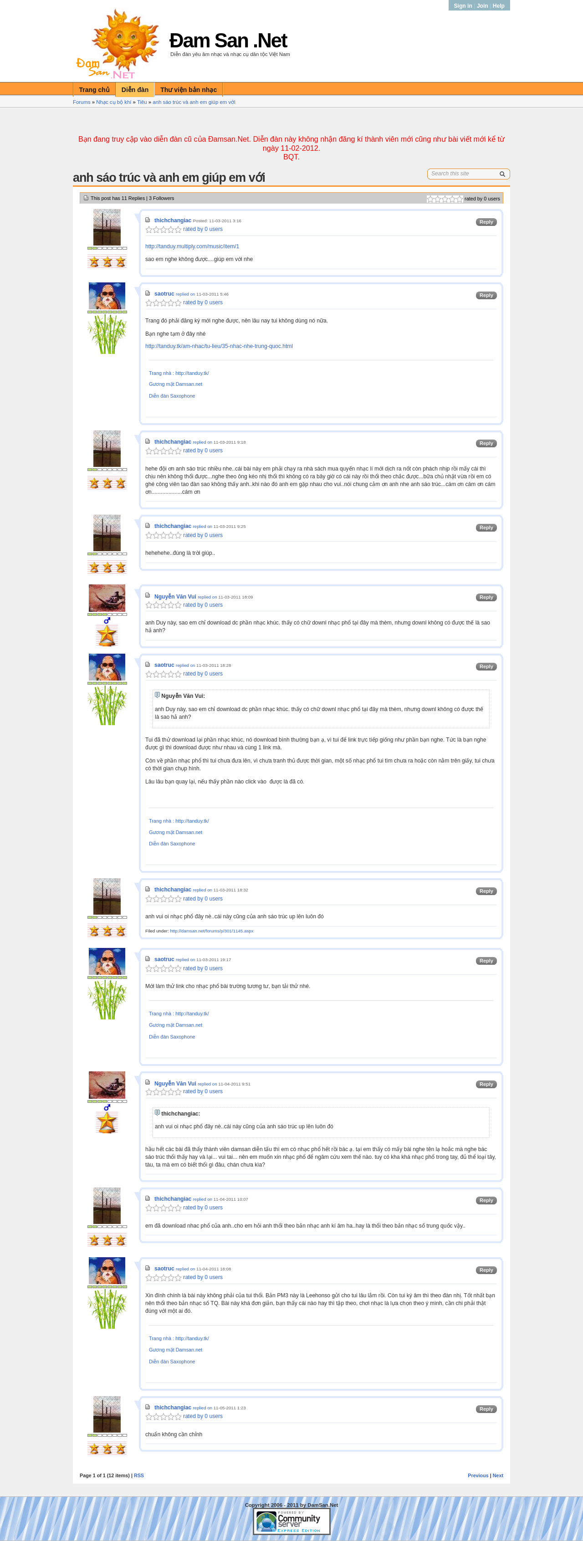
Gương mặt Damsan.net (175, 384)
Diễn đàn (135, 89)
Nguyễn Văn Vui (175, 597)
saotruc (164, 294)
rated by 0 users (184, 229)
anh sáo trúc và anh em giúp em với (194, 102)
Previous (478, 1475)
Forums (82, 102)
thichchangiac (172, 220)
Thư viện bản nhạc (188, 89)
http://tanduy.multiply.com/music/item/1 (192, 246)
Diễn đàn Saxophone (172, 396)
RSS (139, 1475)
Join (482, 6)
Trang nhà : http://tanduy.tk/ (179, 373)
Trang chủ (94, 89)
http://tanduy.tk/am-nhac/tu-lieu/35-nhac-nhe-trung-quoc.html (219, 346)
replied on (185, 294)
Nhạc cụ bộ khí (113, 102)
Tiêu (142, 102)
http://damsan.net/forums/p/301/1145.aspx (211, 930)
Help (499, 6)
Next (498, 1475)
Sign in (464, 6)
